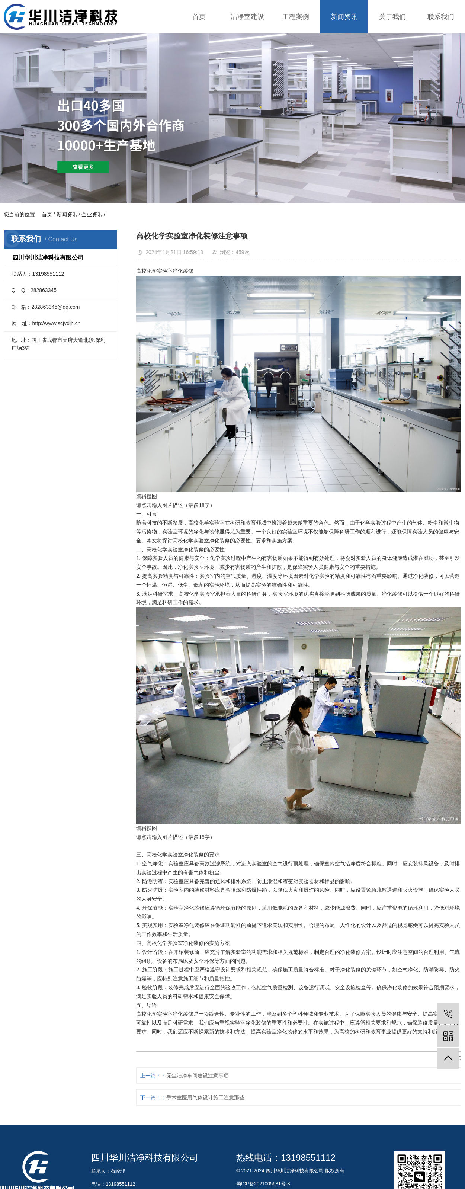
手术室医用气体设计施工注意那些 (205, 1097)
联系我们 (440, 16)
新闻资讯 (344, 16)
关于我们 (392, 16)
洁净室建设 (247, 16)
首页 (199, 16)
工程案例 (295, 16)
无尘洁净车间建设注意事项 (197, 1076)
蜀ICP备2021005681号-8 (263, 1183)
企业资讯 (91, 214)
